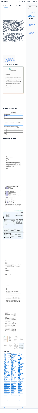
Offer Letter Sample (7, 374)
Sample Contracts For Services (32, 12)
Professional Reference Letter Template (13, 375)
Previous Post (3, 407)
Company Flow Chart (31, 15)
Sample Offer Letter (7, 383)
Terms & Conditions (34, 1)
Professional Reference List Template (19, 375)
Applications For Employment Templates (20, 384)
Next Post (23, 407)
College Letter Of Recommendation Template (20, 391)
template (29, 20)
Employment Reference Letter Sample (6, 365)
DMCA (24, 1)
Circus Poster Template (31, 11)
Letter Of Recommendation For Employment (20, 369)
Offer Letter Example (20, 393)
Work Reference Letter (21, 373)
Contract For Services (20, 394)
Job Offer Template (13, 355)
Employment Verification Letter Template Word (13, 398)
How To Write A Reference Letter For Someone (13, 357)
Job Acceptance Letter (21, 363)
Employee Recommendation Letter (20, 396)
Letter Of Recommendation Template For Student (14, 360)
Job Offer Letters (20, 354)
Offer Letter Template (7, 369)
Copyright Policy (20, 1)
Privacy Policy (28, 1)
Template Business (5, 1)
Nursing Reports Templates (31, 16)
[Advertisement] (9, 14)
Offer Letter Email (6, 361)
